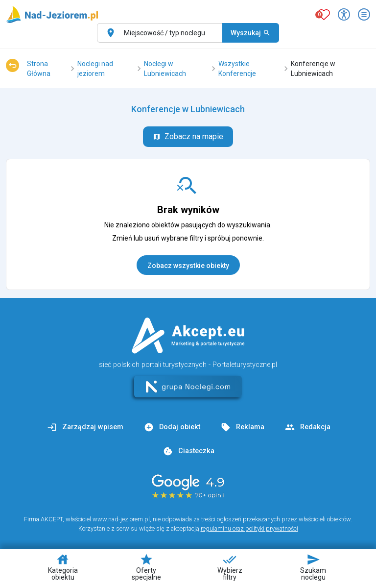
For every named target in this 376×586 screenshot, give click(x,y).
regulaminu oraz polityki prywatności (249, 528)
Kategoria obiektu (63, 567)
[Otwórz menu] (364, 14)
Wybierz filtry (229, 567)
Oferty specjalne (146, 567)
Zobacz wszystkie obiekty (188, 265)
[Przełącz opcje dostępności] (344, 14)
